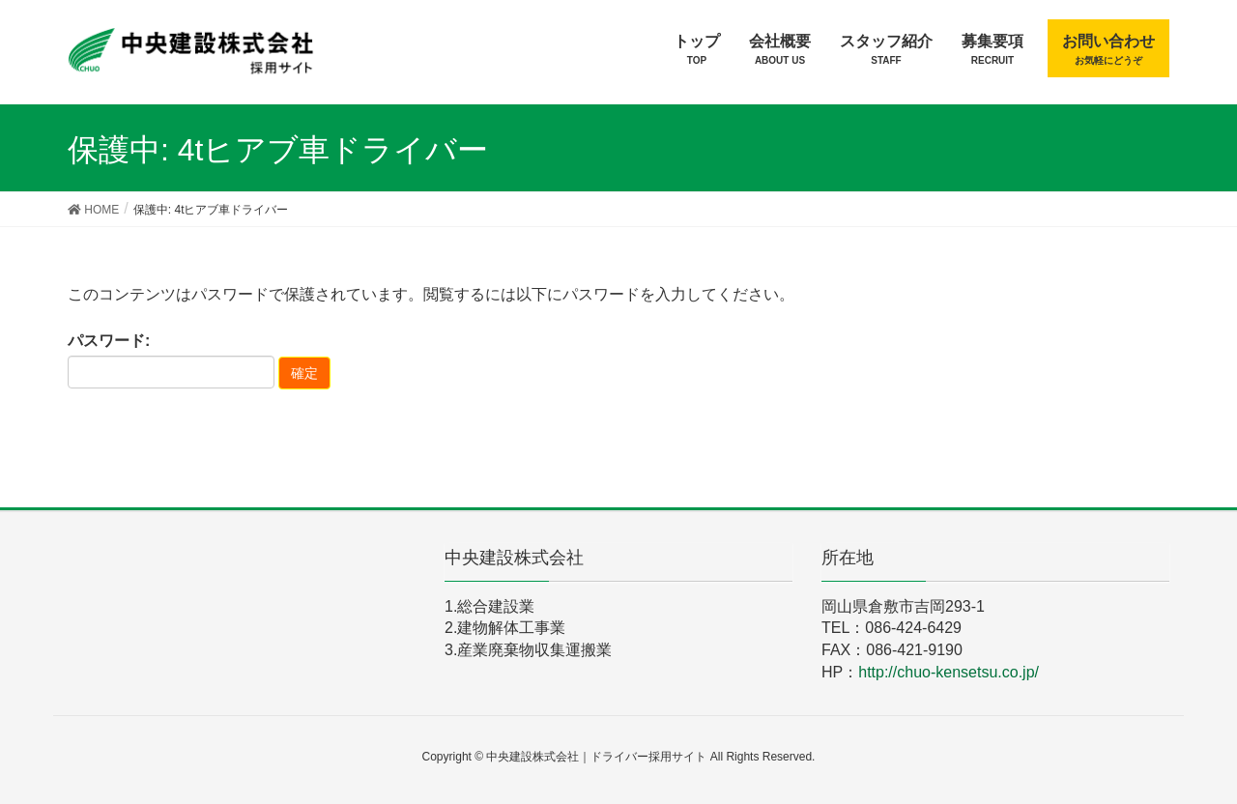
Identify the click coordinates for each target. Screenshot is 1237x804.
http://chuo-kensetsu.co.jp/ (948, 672)
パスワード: (171, 360)
